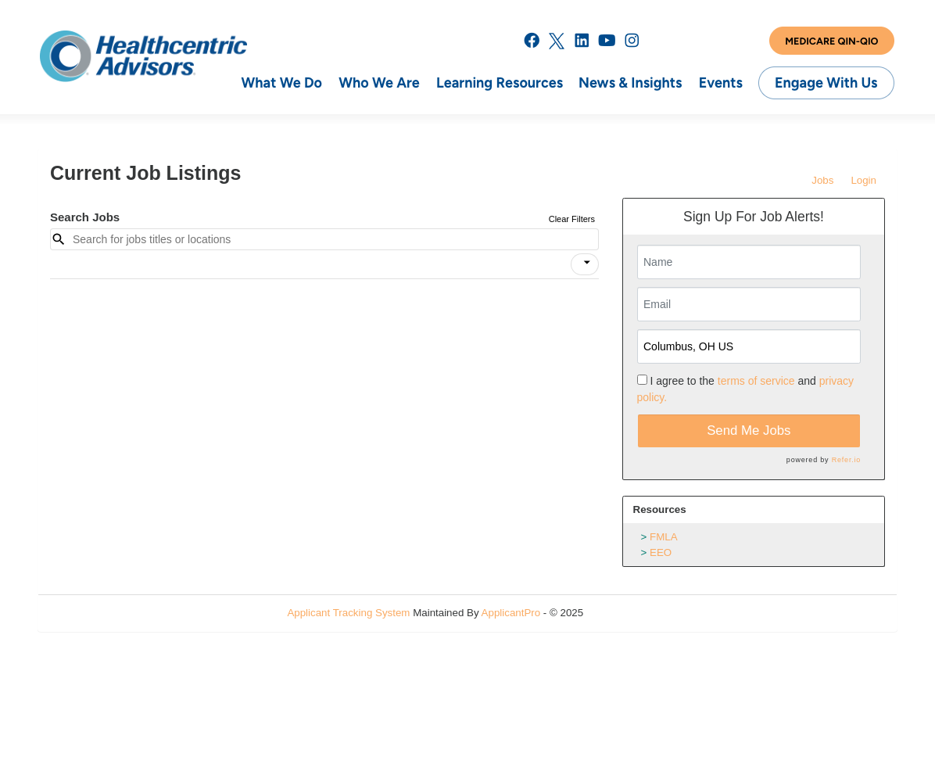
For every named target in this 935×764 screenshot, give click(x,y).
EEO (661, 552)
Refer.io (846, 460)
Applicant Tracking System (348, 613)
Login (863, 180)
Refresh (629, 613)
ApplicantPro (511, 613)
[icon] (587, 263)
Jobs (822, 180)
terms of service (756, 381)
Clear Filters (572, 219)
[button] (585, 264)
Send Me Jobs (748, 430)
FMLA (664, 537)
